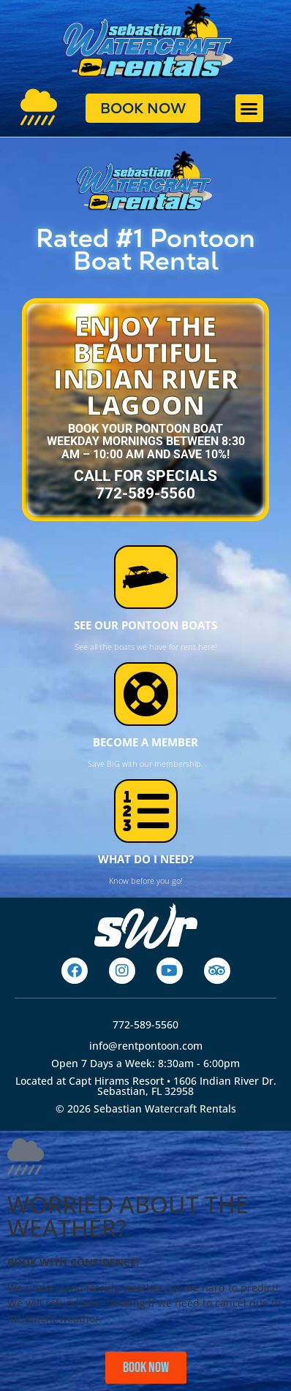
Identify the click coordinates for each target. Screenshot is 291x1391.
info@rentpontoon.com (146, 1046)
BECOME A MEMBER (145, 742)
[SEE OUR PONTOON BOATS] (146, 577)
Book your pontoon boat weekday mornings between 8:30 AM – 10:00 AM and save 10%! (146, 441)
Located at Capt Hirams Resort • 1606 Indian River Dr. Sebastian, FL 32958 (145, 1086)
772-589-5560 (145, 1024)
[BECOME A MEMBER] (146, 694)
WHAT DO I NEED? (146, 859)
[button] (249, 108)
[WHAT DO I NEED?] (146, 811)
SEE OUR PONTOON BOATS (145, 625)
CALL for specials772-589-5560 (145, 484)
